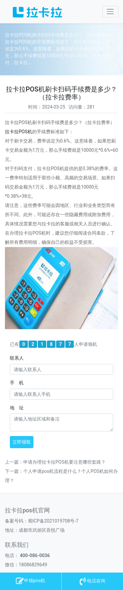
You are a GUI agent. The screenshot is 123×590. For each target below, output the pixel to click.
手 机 (17, 382)
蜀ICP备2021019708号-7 (53, 521)
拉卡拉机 (18, 131)
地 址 (17, 407)
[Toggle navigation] (110, 11)
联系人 (17, 358)
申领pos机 (30, 580)
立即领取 (21, 442)
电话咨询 (92, 580)
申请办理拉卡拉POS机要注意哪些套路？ (64, 462)
